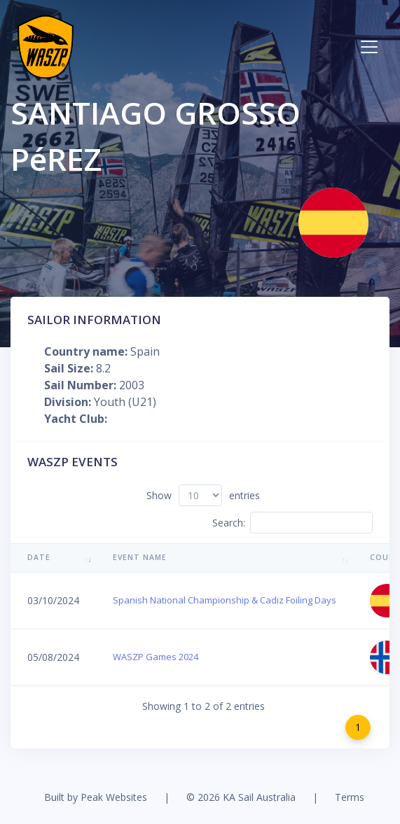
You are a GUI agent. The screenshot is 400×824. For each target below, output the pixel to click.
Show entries (203, 495)
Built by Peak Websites (95, 797)
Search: (292, 522)
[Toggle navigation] (369, 47)
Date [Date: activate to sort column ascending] (38, 557)
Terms (349, 797)
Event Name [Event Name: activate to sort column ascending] (140, 557)
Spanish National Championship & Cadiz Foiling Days (224, 600)
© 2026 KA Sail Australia (241, 797)
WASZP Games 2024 (155, 656)
